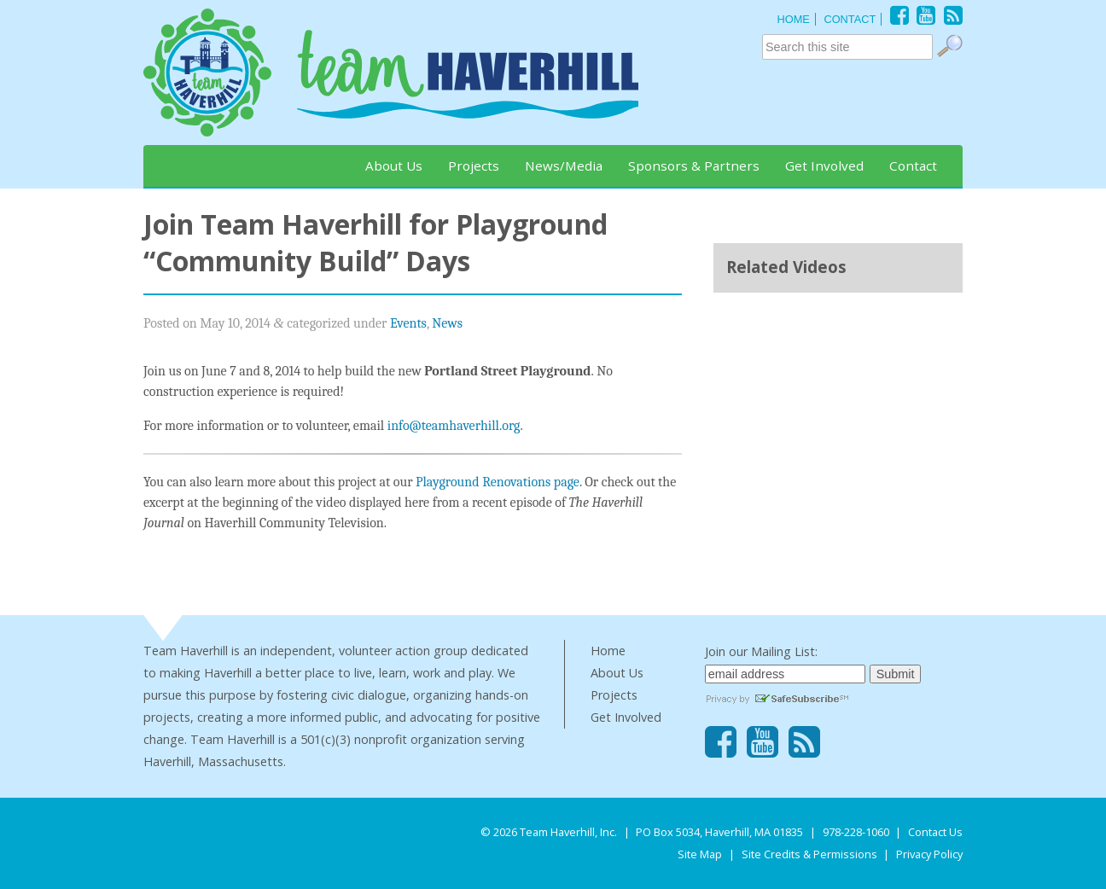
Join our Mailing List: (761, 651)
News (447, 323)
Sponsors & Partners (694, 165)
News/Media (563, 165)
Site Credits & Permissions (809, 854)
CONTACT (850, 19)
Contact (913, 165)
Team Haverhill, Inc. (568, 832)
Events (408, 323)
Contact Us (935, 832)
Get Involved (824, 165)
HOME (793, 19)
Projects (473, 165)
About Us (393, 165)
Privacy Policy (929, 854)
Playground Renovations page (497, 482)
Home (608, 650)
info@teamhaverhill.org (454, 425)
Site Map (700, 854)
